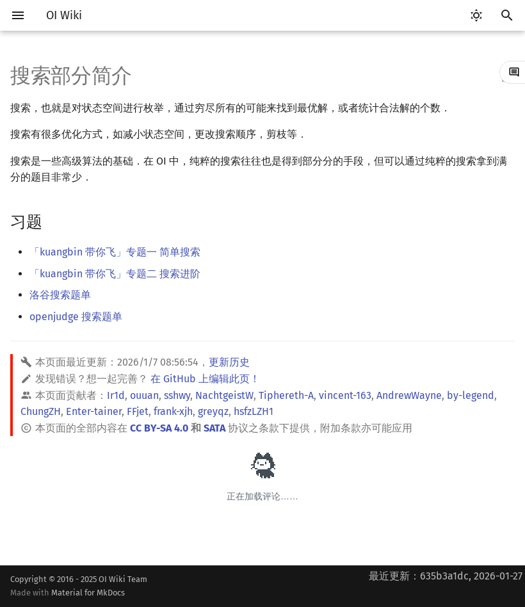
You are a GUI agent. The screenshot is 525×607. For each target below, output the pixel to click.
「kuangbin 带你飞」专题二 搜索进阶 (114, 274)
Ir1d (116, 395)
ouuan (144, 395)
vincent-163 (345, 395)
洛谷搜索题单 (60, 295)
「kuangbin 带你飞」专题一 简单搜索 (114, 252)
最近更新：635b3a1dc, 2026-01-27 (445, 576)
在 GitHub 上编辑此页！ (205, 379)
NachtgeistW (224, 395)
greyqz (213, 411)
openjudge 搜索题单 (75, 317)
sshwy (177, 395)
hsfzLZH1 (253, 411)
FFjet (138, 411)
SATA (214, 428)
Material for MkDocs (88, 592)
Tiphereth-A (286, 395)
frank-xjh (173, 411)
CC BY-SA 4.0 (159, 428)
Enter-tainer (94, 411)
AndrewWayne (409, 395)
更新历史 (229, 362)
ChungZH (40, 411)
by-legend (470, 395)
